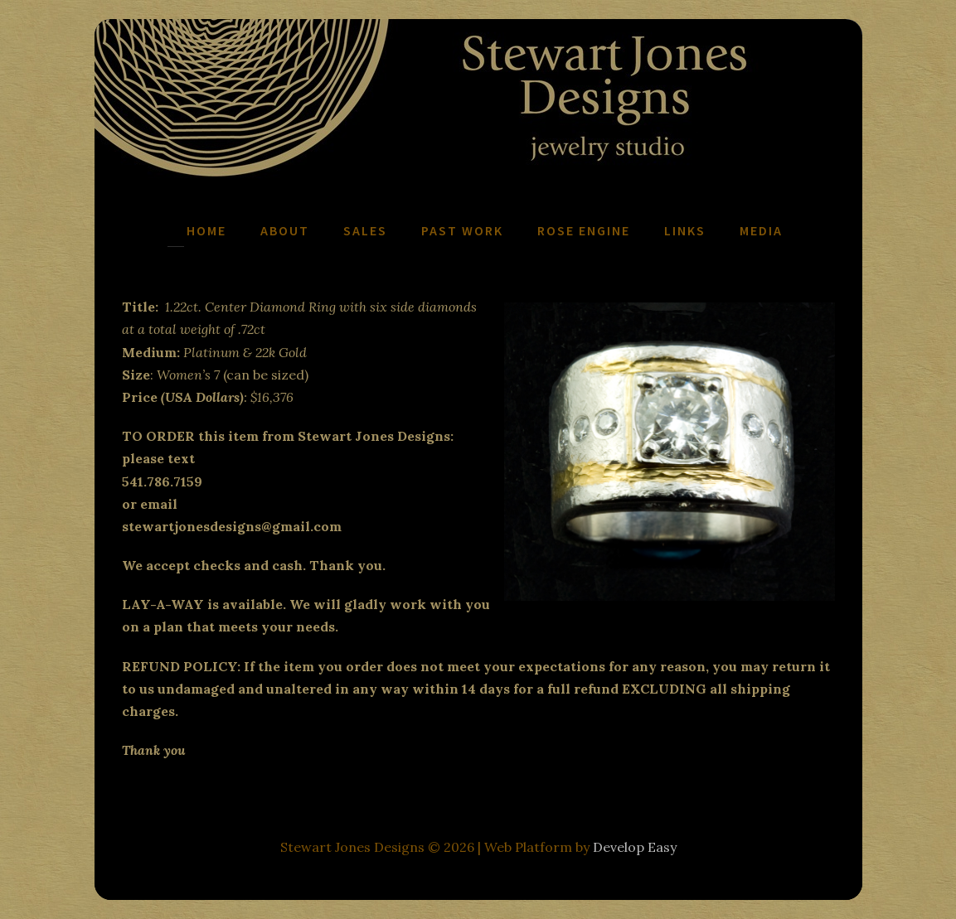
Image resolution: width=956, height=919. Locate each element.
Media (761, 230)
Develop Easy (635, 847)
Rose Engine (583, 230)
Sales (365, 230)
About (284, 230)
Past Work (462, 230)
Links (685, 230)
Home (206, 230)
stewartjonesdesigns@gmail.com (232, 526)
